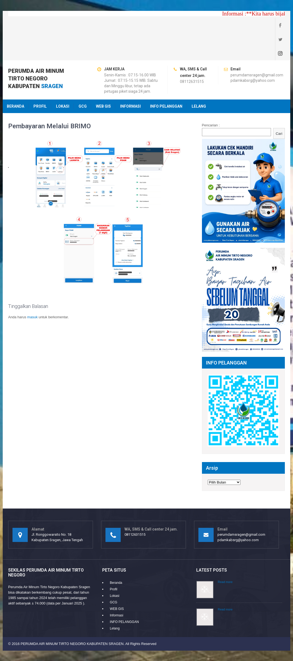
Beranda (15, 78)
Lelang (199, 78)
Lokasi (62, 78)
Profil (40, 78)
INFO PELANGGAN (166, 78)
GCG (83, 78)
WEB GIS (103, 78)
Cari (279, 105)
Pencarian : (211, 97)
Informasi (130, 78)
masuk (32, 289)
